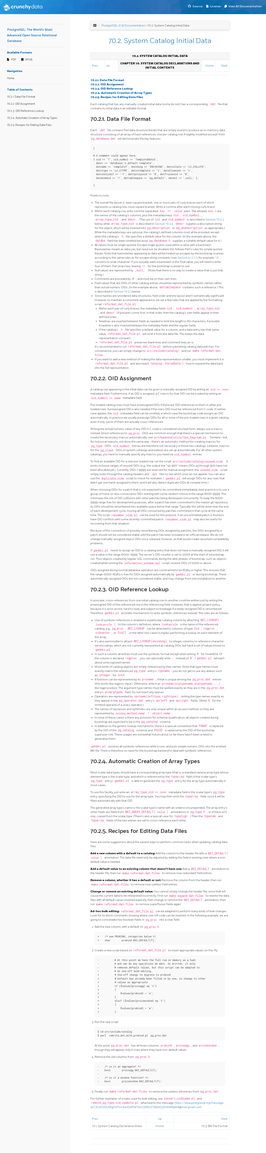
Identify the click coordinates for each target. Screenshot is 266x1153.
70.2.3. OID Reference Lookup (25, 111)
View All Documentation (245, 6)
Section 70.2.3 (122, 291)
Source (197, 6)
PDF (13, 59)
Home (10, 78)
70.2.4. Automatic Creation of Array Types (32, 118)
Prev (95, 65)
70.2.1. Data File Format (21, 96)
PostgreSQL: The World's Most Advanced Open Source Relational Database (32, 35)
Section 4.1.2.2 (186, 257)
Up (108, 65)
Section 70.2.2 (215, 219)
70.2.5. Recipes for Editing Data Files (29, 125)
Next (224, 65)
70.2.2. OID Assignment (21, 103)
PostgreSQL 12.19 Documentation (123, 25)
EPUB (28, 59)
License (215, 6)
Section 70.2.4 (164, 224)
